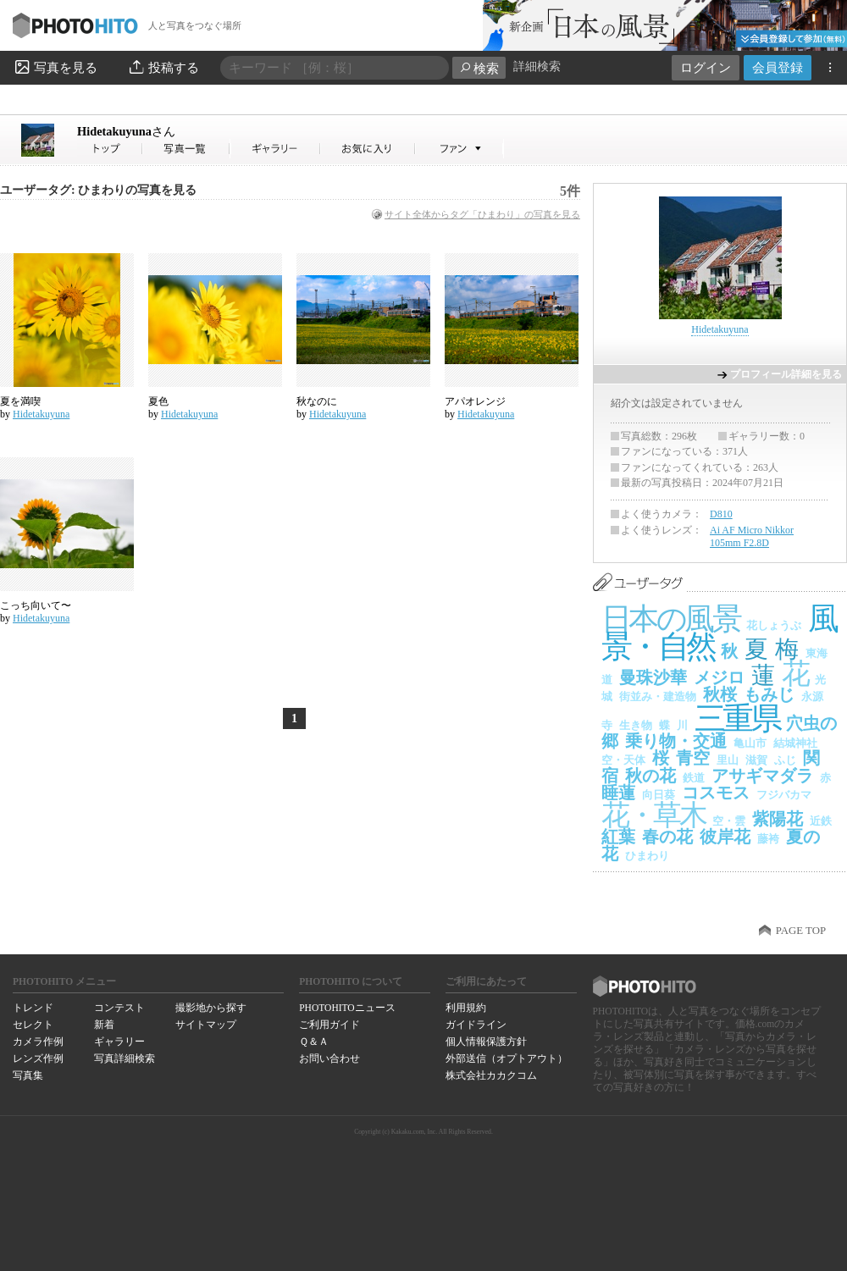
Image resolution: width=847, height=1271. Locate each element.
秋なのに (316, 401)
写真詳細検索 (124, 1058)
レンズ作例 (38, 1058)
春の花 (667, 836)
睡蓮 (618, 792)
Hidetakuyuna (126, 131)
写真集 (28, 1075)
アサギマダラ (762, 775)
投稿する (163, 67)
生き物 (635, 725)
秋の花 (650, 775)
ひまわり (647, 855)
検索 (479, 68)
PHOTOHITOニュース (347, 1008)
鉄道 (694, 777)
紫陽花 (777, 819)
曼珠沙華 (653, 677)
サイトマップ (205, 1025)
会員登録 (777, 67)
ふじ (785, 760)
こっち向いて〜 (35, 605)
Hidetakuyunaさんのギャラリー (275, 148)
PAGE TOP (801, 931)
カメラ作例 (38, 1041)
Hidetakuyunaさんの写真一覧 (186, 148)
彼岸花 (725, 836)
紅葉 (618, 836)
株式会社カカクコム (491, 1075)
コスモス (716, 792)
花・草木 (653, 815)
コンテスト (119, 1008)
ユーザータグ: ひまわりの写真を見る (98, 190)
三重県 (737, 718)
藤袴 (768, 838)
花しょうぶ (773, 625)
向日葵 (658, 794)
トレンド (33, 1008)
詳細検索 (537, 66)
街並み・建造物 (657, 696)
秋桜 (720, 694)
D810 (721, 514)
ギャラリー (119, 1041)
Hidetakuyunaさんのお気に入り (368, 148)
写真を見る (55, 67)
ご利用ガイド (329, 1025)
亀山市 (750, 743)
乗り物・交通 (676, 741)
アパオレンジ (475, 401)
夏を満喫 (20, 401)
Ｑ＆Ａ (314, 1041)
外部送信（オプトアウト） (506, 1058)
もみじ (769, 694)
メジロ (719, 677)
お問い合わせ (329, 1058)
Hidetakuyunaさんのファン (459, 148)
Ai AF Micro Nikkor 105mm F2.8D (752, 537)
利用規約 (466, 1008)
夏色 (158, 401)
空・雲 (728, 821)
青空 (693, 758)
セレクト (33, 1025)
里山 (728, 760)
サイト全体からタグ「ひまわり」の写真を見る (482, 214)
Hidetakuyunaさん (110, 148)
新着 (104, 1025)
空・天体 (623, 760)
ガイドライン (476, 1025)
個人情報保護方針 (486, 1041)
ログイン (705, 67)
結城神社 (795, 743)
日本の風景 (670, 619)
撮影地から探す (210, 1008)
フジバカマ (783, 794)
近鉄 (821, 821)
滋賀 (756, 760)
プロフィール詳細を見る (786, 374)
